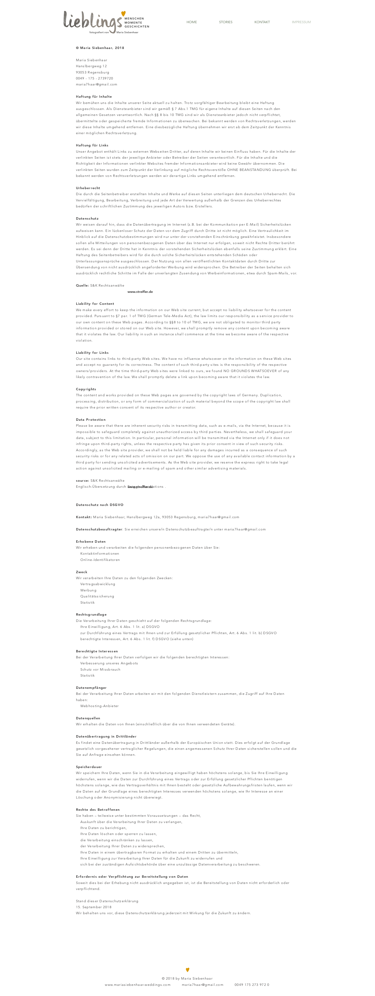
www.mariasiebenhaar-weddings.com (138, 985)
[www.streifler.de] (140, 291)
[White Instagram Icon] (298, 975)
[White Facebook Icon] (284, 975)
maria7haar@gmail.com (97, 84)
